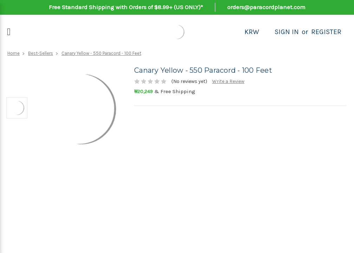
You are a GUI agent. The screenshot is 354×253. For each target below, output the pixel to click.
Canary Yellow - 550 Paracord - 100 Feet (101, 53)
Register (326, 32)
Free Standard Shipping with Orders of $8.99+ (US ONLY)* (126, 7)
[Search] (267, 32)
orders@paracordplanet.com (266, 7)
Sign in (287, 32)
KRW (251, 32)
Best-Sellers (40, 53)
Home (13, 53)
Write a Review (228, 81)
